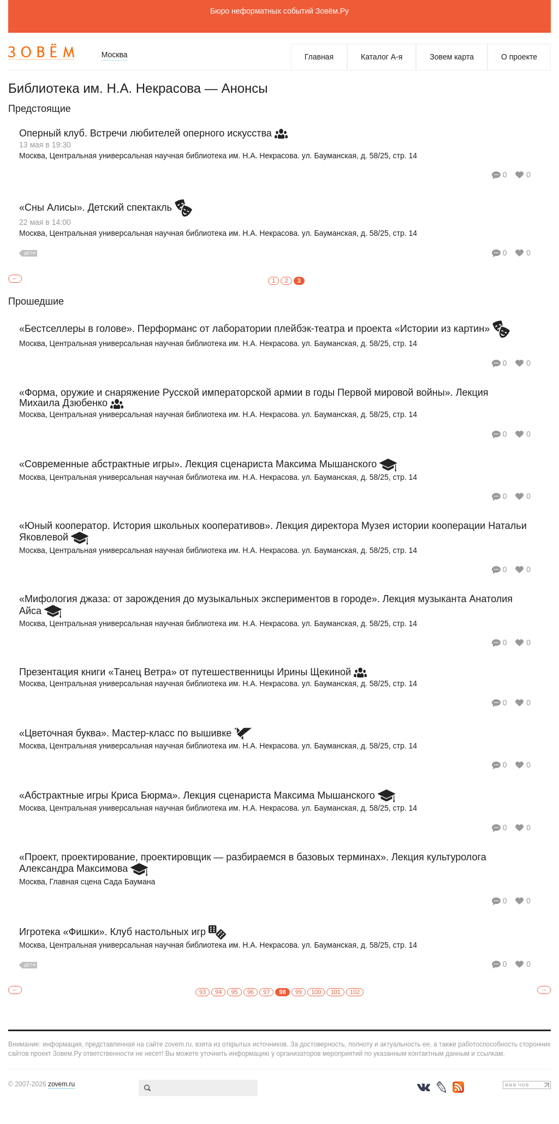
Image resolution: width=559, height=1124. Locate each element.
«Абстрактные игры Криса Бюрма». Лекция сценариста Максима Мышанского (197, 795)
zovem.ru (61, 1084)
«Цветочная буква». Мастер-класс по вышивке (125, 733)
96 (250, 992)
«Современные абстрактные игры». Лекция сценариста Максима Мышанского (198, 464)
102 (355, 992)
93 (202, 992)
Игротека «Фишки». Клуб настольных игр (112, 931)
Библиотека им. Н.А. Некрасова (104, 88)
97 (266, 992)
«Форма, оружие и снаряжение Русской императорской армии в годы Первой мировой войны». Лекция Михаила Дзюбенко (254, 398)
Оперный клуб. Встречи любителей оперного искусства (145, 133)
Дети (29, 253)
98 (282, 992)
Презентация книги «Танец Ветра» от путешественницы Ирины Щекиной (185, 672)
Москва (115, 54)
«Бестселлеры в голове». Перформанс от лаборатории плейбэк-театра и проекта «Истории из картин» (254, 328)
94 (218, 992)
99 (298, 992)
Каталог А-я (381, 56)
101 (335, 992)
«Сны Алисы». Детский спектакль (95, 207)
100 (316, 992)
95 (234, 992)
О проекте (519, 56)
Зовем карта (452, 56)
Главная (319, 56)
